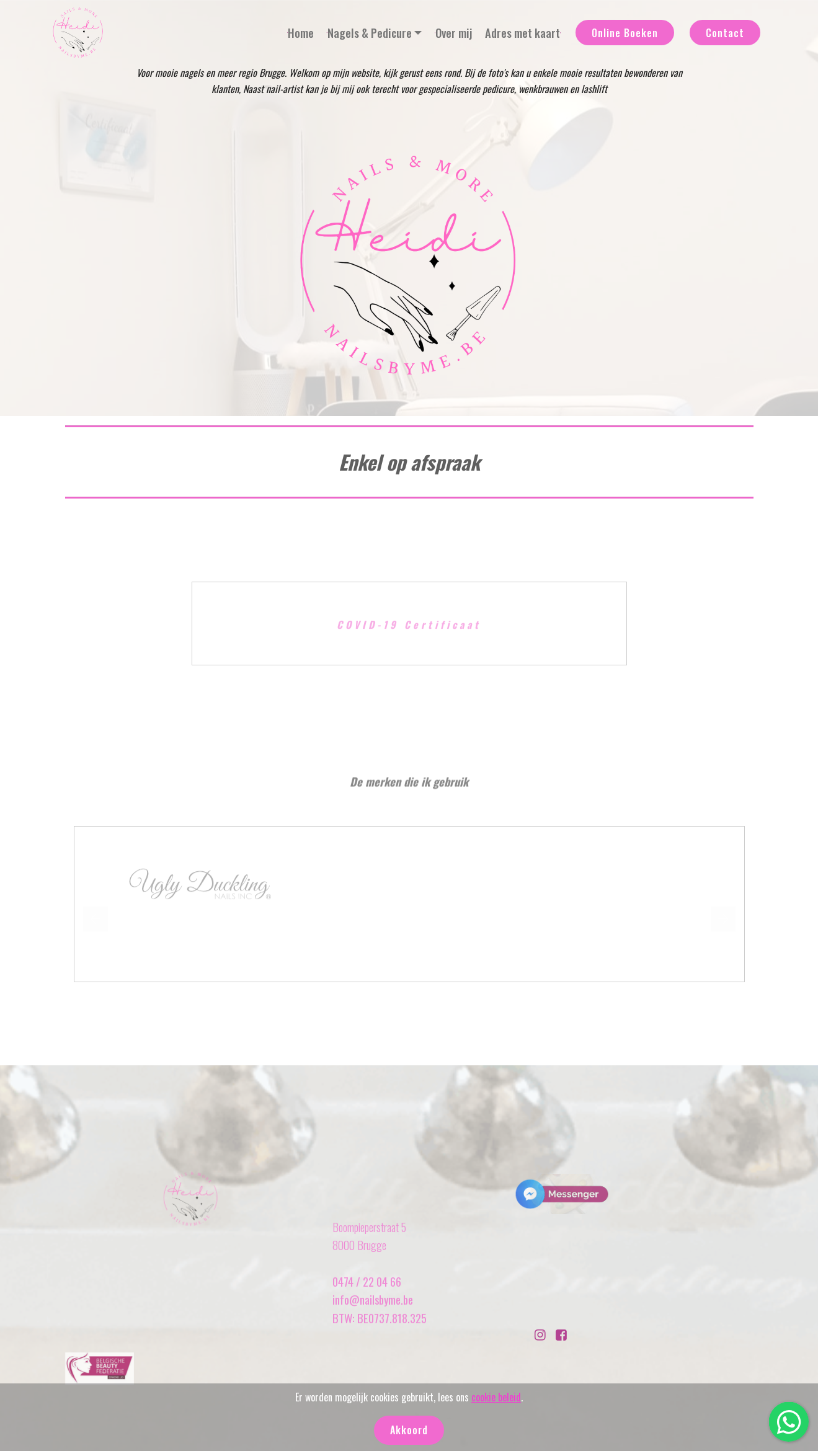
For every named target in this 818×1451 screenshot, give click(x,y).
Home (300, 32)
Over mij (453, 32)
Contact (725, 32)
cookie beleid (496, 1397)
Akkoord (409, 1429)
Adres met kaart (523, 32)
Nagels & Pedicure (369, 32)
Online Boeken (625, 32)
